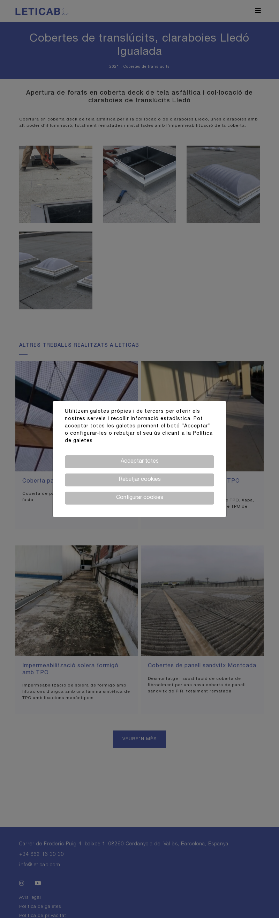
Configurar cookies (139, 498)
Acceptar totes (140, 461)
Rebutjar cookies (140, 480)
